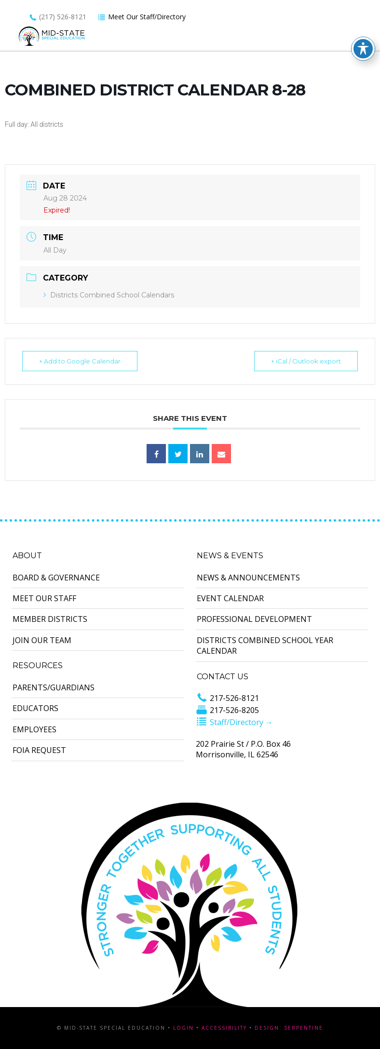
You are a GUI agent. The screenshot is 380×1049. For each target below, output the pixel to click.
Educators (35, 708)
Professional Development (254, 619)
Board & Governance (56, 577)
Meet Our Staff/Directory (141, 16)
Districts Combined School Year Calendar (265, 645)
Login (183, 1027)
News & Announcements (248, 577)
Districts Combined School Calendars (108, 295)
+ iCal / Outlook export (306, 361)
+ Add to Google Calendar (80, 361)
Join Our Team (42, 640)
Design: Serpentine (289, 1027)
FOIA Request (39, 750)
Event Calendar (230, 598)
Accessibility (224, 1027)
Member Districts (50, 619)
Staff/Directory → (234, 722)
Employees (34, 729)
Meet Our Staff (44, 598)
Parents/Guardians (54, 687)
